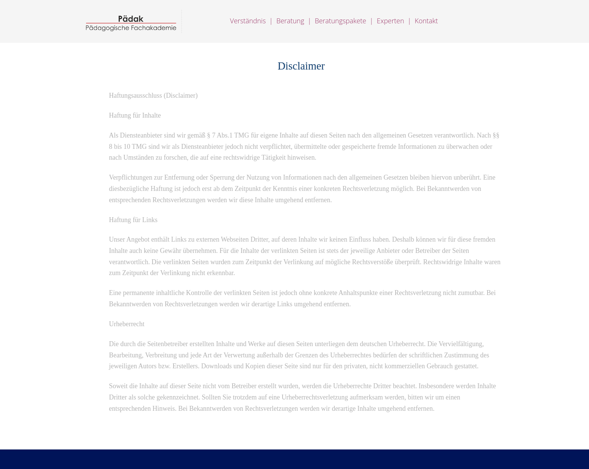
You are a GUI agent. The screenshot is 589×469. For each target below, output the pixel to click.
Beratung (290, 20)
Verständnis (248, 20)
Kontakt (426, 20)
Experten (390, 20)
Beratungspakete (340, 20)
